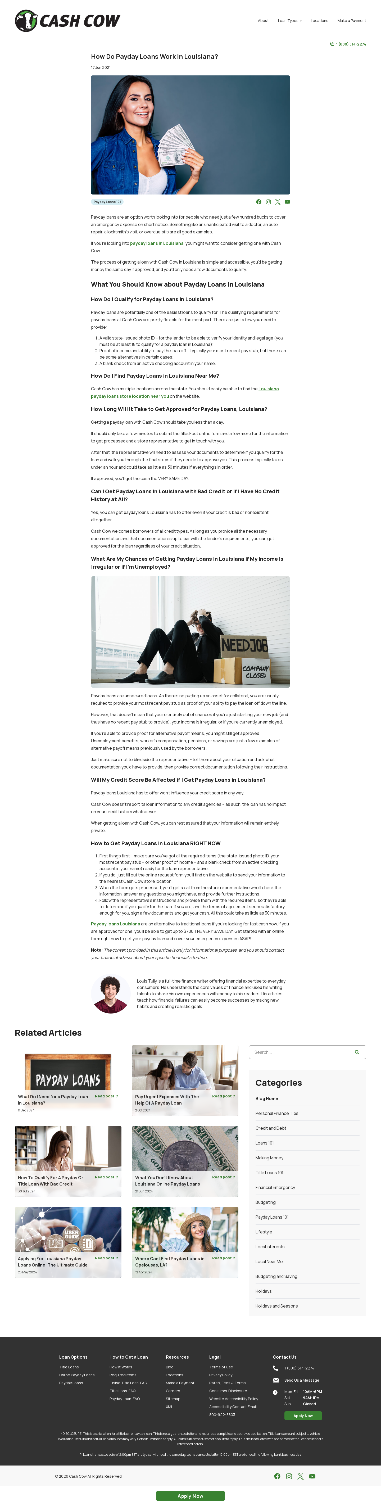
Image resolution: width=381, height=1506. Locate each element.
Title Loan (122, 1390)
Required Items (123, 1374)
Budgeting (266, 1202)
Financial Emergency (275, 1187)
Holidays (264, 1291)
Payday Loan (125, 1398)
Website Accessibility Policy (233, 1398)
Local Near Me (269, 1261)
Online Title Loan (128, 1382)
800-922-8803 (222, 1414)
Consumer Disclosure (228, 1390)
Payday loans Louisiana (116, 924)
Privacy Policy (220, 1374)
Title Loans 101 (269, 1172)
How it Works (121, 1366)
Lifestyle (264, 1232)
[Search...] (307, 1052)
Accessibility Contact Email (233, 1406)
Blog (170, 1366)
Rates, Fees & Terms (227, 1382)
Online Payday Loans (77, 1374)
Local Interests (270, 1247)
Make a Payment (180, 1382)
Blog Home (267, 1098)
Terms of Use (221, 1366)
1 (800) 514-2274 (348, 44)
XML (169, 1406)
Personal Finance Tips (277, 1113)
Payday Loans (71, 1382)
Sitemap (173, 1398)
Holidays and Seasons (277, 1306)
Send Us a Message (296, 1380)
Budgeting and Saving (276, 1276)
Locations (174, 1374)
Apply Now (303, 1415)
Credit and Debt (271, 1128)
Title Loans (69, 1366)
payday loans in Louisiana (157, 243)
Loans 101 (265, 1143)
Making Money (269, 1158)
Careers (173, 1390)
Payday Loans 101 (107, 202)
